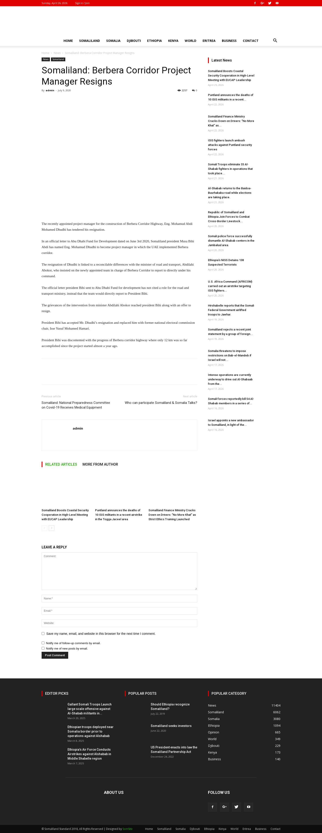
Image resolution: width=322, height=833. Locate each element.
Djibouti (134, 40)
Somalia (113, 40)
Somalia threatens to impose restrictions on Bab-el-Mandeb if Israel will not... (229, 355)
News (57, 53)
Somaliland (89, 40)
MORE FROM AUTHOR (100, 464)
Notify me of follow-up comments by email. (73, 643)
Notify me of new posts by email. (67, 648)
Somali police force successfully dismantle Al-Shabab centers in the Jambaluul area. (231, 240)
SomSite (128, 829)
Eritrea (209, 40)
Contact (250, 40)
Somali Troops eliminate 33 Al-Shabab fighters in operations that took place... (230, 169)
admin (50, 90)
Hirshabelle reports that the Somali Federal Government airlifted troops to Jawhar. (231, 310)
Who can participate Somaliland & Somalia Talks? (161, 403)
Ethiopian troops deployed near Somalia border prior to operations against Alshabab (91, 731)
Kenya (173, 40)
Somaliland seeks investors (171, 726)
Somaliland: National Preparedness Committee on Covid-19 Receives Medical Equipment (76, 405)
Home (68, 40)
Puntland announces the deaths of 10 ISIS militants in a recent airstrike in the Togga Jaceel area (118, 515)
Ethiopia (154, 40)
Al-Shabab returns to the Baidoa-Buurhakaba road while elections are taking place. (229, 193)
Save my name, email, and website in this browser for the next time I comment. (101, 633)
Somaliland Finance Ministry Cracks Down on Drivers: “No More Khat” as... (231, 121)
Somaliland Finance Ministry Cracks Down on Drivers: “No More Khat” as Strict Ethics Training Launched (172, 515)
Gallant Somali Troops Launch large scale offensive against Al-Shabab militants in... (90, 709)
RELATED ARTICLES (61, 464)
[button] (275, 41)
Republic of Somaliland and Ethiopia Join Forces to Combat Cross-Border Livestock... (229, 217)
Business (229, 40)
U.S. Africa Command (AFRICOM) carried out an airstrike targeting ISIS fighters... (230, 286)
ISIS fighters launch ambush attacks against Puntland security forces (230, 145)
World (190, 40)
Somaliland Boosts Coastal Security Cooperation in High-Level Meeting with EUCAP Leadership (65, 515)
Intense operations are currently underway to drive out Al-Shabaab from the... (230, 379)
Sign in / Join (82, 3)
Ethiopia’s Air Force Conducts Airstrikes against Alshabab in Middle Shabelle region (89, 754)
